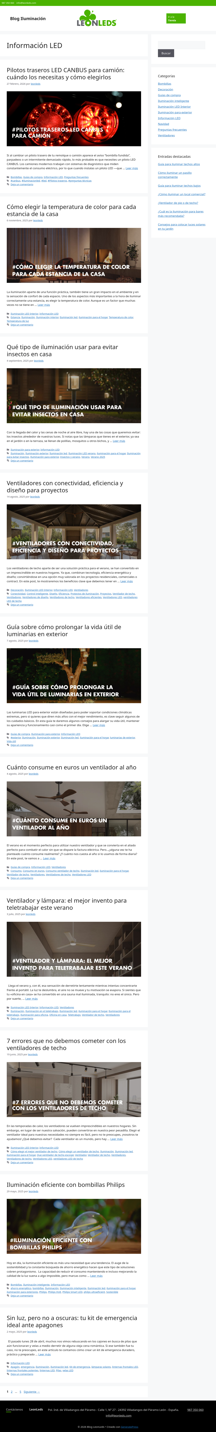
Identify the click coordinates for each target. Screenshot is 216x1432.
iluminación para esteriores (22, 1292)
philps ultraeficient (94, 1292)
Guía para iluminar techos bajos (179, 185)
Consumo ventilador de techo (62, 870)
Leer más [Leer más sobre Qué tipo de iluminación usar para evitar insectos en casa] (119, 441)
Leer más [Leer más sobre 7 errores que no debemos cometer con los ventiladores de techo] (116, 1139)
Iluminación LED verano (82, 453)
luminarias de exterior (122, 737)
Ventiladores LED (112, 597)
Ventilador (80, 1155)
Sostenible (112, 1292)
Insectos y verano (70, 457)
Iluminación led (68, 317)
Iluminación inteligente (36, 1284)
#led (43, 180)
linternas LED (47, 1370)
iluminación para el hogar (93, 317)
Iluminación (28, 317)
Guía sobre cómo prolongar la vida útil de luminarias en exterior (64, 630)
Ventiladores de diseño (35, 597)
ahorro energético (21, 1288)
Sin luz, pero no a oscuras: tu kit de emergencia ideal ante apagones (72, 1321)
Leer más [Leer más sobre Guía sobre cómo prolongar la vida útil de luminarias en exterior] (99, 725)
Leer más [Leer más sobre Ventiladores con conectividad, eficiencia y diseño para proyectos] (126, 581)
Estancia (15, 317)
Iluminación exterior (36, 453)
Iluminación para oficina (34, 1014)
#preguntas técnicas (80, 180)
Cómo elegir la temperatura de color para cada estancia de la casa (71, 210)
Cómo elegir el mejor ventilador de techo (34, 1151)
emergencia (27, 1366)
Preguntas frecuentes (76, 177)
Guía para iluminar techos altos (179, 164)
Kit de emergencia (79, 1366)
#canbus (15, 180)
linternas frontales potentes (22, 1370)
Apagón (15, 1366)
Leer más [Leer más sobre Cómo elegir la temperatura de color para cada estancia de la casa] (44, 305)
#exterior (16, 737)
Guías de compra (33, 177)
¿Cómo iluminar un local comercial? (181, 194)
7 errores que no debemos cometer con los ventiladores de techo (66, 1044)
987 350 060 (8, 2)
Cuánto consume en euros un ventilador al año (71, 767)
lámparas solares (101, 1366)
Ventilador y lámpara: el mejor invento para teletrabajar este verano (67, 903)
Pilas (58, 1370)
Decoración (17, 590)
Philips (43, 1292)
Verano (86, 457)
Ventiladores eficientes (89, 597)
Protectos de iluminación (85, 593)
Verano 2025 (98, 457)
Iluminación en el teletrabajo (41, 1011)
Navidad (163, 124)
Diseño (53, 593)
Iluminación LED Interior (24, 313)
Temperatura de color (121, 317)
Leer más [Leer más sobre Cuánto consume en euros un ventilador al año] (49, 858)
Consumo (16, 870)
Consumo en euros (34, 870)
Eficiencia (64, 593)
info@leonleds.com (26, 2)
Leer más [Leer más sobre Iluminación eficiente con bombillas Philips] (96, 1276)
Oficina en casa (57, 1014)
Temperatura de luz (18, 321)
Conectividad (18, 593)
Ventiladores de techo (62, 597)
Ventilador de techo (124, 593)
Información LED (53, 177)
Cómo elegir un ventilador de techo (79, 1151)
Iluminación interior (47, 317)
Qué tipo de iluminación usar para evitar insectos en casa (62, 350)
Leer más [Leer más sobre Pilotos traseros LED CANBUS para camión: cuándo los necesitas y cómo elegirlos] (132, 168)
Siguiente (32, 1392)
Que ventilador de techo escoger (55, 1155)
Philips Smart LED (72, 1292)
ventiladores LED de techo (68, 1158)
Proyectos (105, 593)
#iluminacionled (31, 180)
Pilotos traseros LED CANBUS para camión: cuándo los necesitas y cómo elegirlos (66, 73)
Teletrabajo (74, 1014)
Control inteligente (37, 593)
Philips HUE (54, 1292)
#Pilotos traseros (57, 180)
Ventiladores (81, 590)
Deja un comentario (22, 184)
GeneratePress (129, 1426)
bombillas (38, 1288)
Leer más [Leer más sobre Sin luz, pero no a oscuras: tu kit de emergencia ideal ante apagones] (44, 1354)
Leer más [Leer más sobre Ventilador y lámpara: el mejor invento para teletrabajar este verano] (31, 999)
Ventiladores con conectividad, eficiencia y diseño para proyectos (65, 486)
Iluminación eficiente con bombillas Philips (66, 1185)
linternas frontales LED (125, 1366)
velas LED (68, 1370)
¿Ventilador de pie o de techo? (178, 203)
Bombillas (16, 177)
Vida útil (11, 741)
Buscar (166, 53)
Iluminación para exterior (25, 449)
